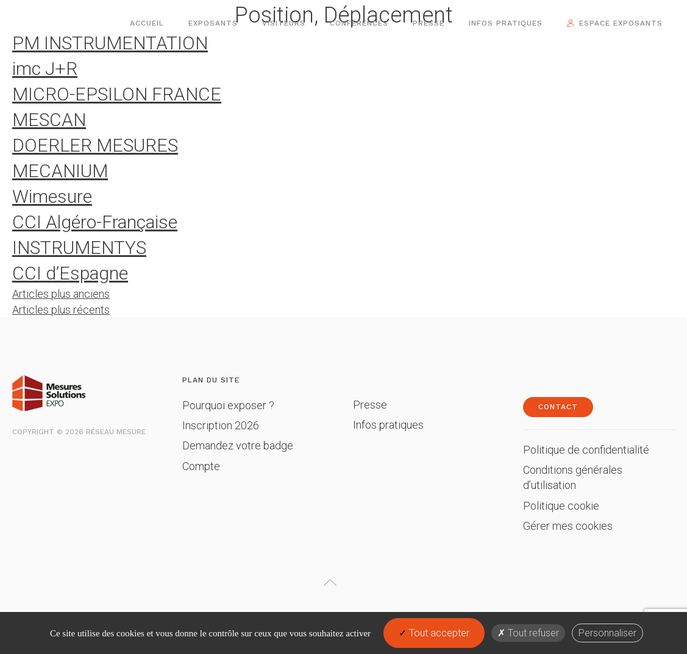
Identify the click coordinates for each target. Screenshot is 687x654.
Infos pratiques (506, 23)
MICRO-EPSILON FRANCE (116, 94)
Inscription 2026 (220, 425)
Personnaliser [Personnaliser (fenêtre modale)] (607, 633)
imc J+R (44, 68)
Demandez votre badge (237, 445)
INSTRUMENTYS (79, 247)
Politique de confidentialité (586, 449)
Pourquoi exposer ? (228, 405)
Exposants (213, 23)
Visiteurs (283, 23)
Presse (428, 23)
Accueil (147, 23)
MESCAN (49, 119)
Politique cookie (561, 505)
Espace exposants (621, 23)
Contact (558, 407)
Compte (201, 466)
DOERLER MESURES (95, 145)
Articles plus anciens (61, 293)
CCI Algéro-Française (94, 222)
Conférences (359, 23)
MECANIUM (60, 170)
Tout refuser (528, 633)
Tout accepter (434, 633)
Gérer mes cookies (568, 525)
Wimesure (52, 196)
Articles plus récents (61, 309)
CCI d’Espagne (70, 273)
